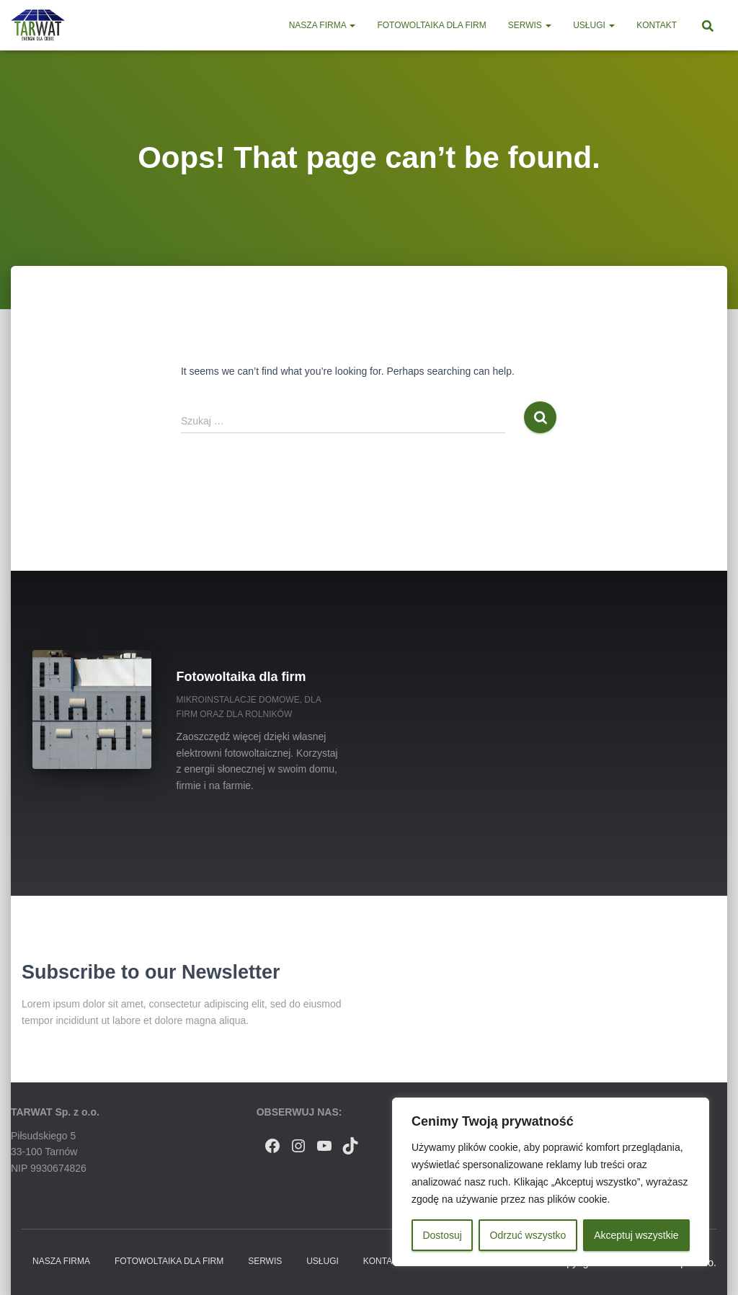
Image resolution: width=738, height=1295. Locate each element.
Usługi (594, 25)
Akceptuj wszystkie (636, 1235)
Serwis (529, 25)
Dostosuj (441, 1235)
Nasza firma (322, 25)
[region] (550, 1182)
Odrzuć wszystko (528, 1235)
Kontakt (656, 25)
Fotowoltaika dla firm (431, 25)
